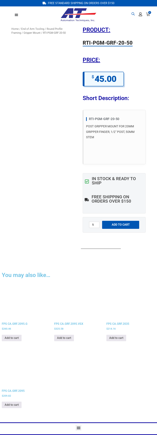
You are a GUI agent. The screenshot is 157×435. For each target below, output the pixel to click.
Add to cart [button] (12, 338)
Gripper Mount (32, 32)
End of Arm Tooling (32, 28)
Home (15, 28)
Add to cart (121, 224)
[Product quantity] (94, 225)
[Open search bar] (133, 14)
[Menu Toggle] (16, 15)
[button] (78, 428)
